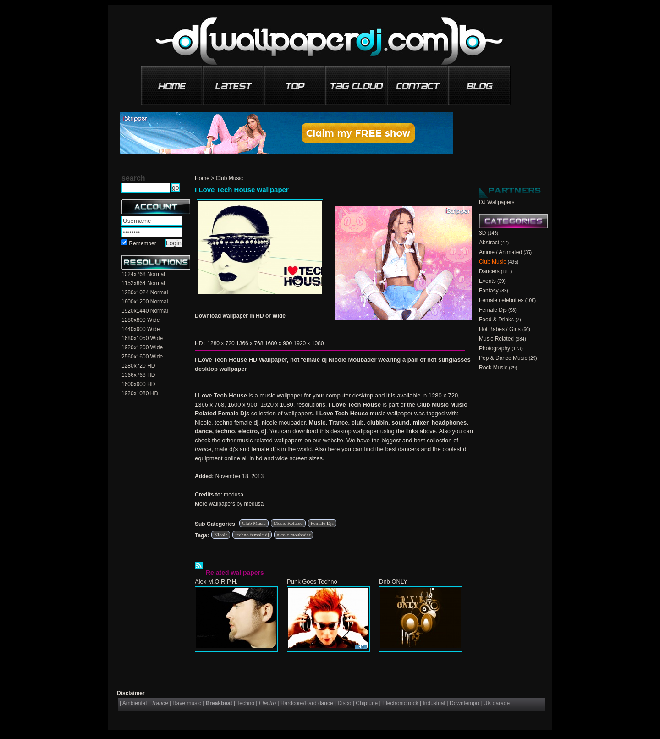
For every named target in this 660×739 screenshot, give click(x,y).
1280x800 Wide (140, 320)
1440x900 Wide (140, 329)
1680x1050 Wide (142, 338)
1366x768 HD (138, 375)
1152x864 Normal (143, 283)
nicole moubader (294, 534)
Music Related (288, 523)
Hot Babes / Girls (500, 329)
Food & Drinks (496, 319)
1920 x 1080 (309, 343)
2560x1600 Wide (142, 356)
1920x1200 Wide (142, 347)
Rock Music (493, 367)
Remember (142, 243)
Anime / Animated (500, 252)
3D (482, 233)
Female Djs (322, 523)
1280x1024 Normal (144, 292)
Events (487, 281)
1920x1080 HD (139, 393)
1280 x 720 (220, 343)
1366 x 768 (249, 343)
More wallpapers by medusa (229, 504)
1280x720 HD (138, 366)
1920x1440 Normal (144, 311)
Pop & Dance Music (503, 358)
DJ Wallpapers (497, 202)
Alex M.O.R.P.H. (216, 581)
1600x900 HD (138, 384)
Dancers (489, 271)
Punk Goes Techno (312, 581)
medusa (233, 494)
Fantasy (489, 290)
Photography (494, 348)
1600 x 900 (278, 343)
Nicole (220, 534)
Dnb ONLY (393, 581)
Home (202, 178)
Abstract (489, 242)
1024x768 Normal (143, 274)
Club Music (229, 178)
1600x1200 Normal (144, 301)
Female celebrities (501, 300)
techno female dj (252, 534)
